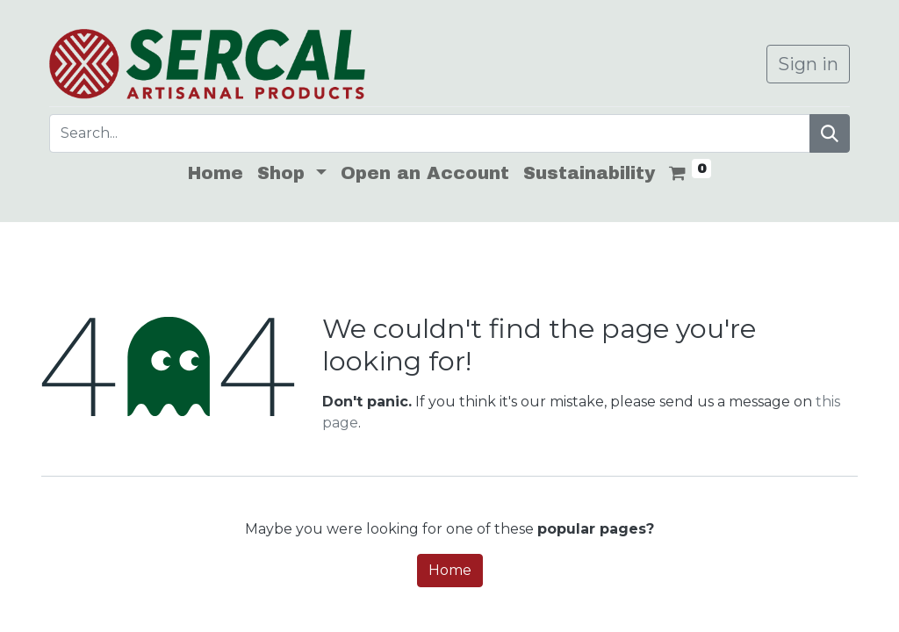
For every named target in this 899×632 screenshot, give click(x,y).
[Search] (829, 133)
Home (449, 570)
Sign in (808, 64)
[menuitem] (215, 173)
